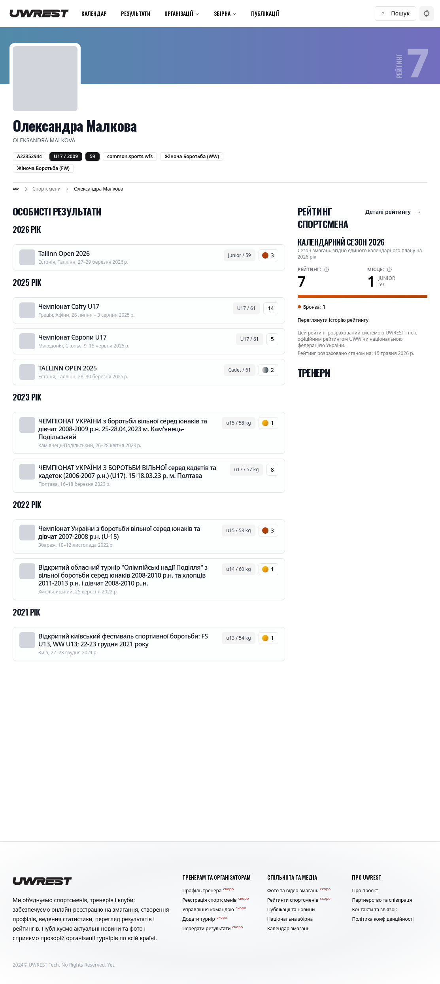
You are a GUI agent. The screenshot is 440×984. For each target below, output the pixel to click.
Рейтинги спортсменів (298, 900)
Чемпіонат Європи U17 (72, 337)
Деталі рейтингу (393, 212)
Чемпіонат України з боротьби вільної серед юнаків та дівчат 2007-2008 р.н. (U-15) (119, 532)
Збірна (225, 13)
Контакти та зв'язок (374, 910)
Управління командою (214, 910)
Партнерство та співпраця (382, 900)
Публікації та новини (291, 910)
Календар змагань (288, 928)
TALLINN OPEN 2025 (67, 368)
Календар (94, 13)
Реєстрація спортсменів (215, 900)
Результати (135, 13)
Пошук (395, 13)
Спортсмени (46, 189)
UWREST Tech (44, 964)
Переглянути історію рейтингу (333, 320)
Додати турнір (204, 919)
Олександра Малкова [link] (98, 189)
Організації (182, 13)
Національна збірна (290, 919)
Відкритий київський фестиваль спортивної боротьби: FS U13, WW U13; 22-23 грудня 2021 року (123, 640)
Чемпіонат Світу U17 (68, 306)
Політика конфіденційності (383, 919)
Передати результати (212, 928)
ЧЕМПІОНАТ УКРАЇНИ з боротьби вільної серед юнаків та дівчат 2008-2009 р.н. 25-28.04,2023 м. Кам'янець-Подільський (122, 429)
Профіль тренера (208, 891)
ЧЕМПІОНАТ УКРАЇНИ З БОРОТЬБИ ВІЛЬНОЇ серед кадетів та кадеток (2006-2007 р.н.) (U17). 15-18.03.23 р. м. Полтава (127, 471)
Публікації (265, 13)
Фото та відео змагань (298, 891)
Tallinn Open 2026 (64, 253)
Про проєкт (365, 891)
